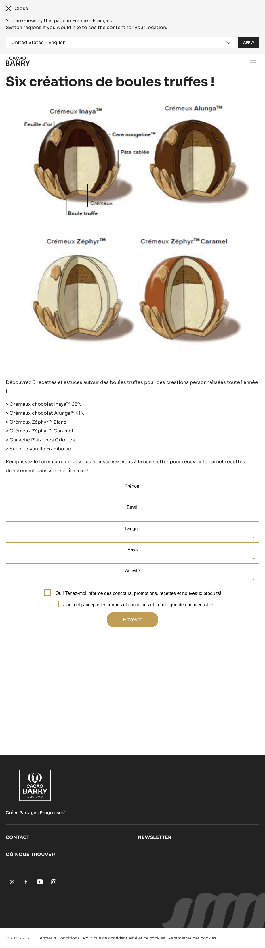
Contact (17, 837)
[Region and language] (120, 42)
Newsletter (154, 837)
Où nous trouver (30, 854)
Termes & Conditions (58, 938)
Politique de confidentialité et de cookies (124, 938)
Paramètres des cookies (192, 938)
